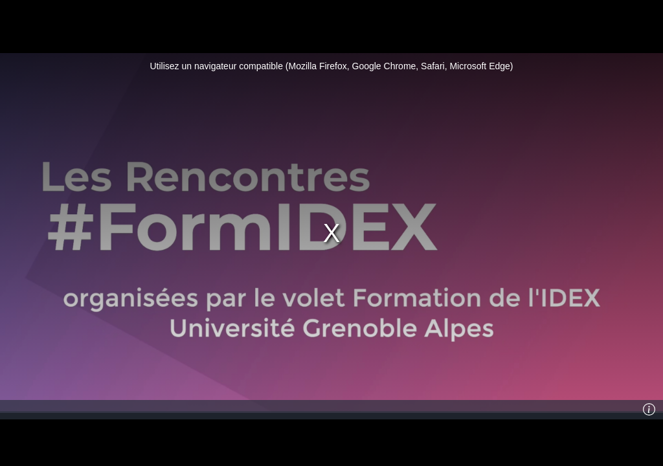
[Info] (649, 409)
